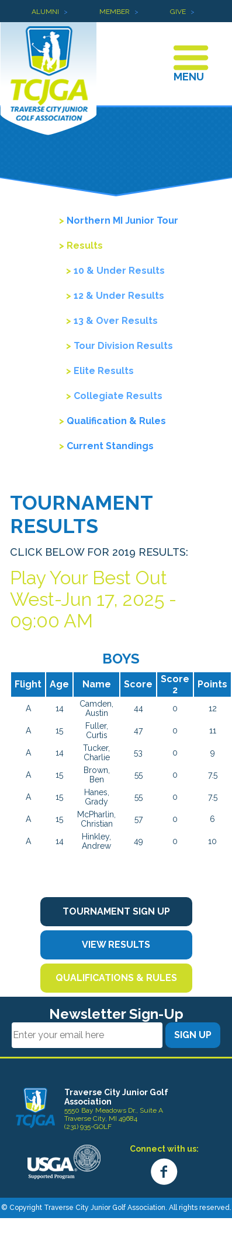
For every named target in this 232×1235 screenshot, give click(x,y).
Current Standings (110, 445)
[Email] (87, 1035)
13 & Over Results (116, 320)
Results (85, 245)
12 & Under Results (119, 295)
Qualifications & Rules (116, 977)
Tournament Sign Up (116, 911)
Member (114, 12)
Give (178, 12)
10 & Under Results (119, 270)
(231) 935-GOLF (88, 1127)
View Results (116, 944)
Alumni (45, 12)
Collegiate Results (118, 395)
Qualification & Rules (116, 420)
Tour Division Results (123, 345)
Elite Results (104, 370)
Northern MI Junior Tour (122, 220)
